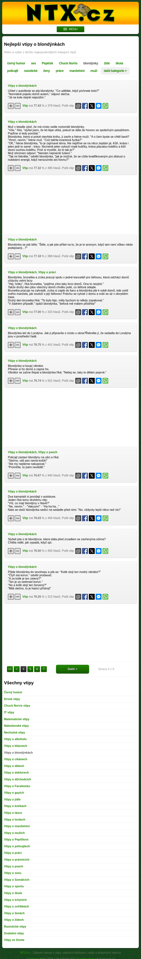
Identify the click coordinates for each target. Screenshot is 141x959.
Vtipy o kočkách (15, 806)
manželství (76, 71)
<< (10, 669)
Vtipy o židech (14, 919)
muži (93, 71)
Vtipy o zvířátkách (16, 906)
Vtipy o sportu (14, 886)
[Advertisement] (70, 204)
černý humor (16, 63)
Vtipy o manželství (17, 826)
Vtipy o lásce (13, 812)
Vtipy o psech (47, 452)
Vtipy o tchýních (15, 899)
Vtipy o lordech (14, 819)
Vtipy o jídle (12, 799)
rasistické (30, 71)
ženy (46, 71)
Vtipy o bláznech (15, 745)
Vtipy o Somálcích (16, 879)
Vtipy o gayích (14, 792)
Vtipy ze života (14, 939)
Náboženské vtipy (16, 725)
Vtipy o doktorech (16, 772)
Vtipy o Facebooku (17, 786)
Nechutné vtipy (14, 732)
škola (119, 63)
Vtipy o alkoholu (15, 739)
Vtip (25, 105)
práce (60, 71)
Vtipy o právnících (16, 859)
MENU (70, 29)
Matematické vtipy (16, 719)
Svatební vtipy (14, 933)
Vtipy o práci (47, 272)
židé (107, 63)
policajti (12, 71)
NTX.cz (25, 952)
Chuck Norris (68, 63)
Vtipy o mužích (14, 832)
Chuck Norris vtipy (17, 705)
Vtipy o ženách (14, 913)
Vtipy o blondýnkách (22, 85)
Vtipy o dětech (14, 766)
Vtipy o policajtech (17, 846)
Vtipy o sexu (12, 873)
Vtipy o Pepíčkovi (16, 839)
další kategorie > (115, 71)
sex (33, 63)
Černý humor (13, 692)
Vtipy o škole (13, 893)
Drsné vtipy (12, 699)
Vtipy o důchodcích (17, 779)
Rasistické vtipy (15, 926)
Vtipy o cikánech (15, 759)
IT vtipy (9, 712)
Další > (72, 669)
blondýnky (90, 63)
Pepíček (47, 63)
